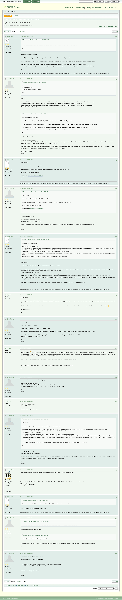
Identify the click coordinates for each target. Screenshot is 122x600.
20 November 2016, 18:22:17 (26, 159)
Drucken (115, 31)
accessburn (10, 470)
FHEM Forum (13, 7)
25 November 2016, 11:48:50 (26, 377)
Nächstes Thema (113, 26)
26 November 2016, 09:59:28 (26, 496)
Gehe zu (95, 588)
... (25, 31)
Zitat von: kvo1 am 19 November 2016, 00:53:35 (34, 82)
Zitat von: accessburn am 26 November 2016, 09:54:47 (36, 500)
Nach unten (7, 31)
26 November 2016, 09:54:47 (26, 469)
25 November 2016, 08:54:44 (26, 294)
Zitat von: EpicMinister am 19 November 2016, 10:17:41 (36, 239)
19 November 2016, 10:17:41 (26, 78)
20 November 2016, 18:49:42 (26, 188)
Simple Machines (14, 598)
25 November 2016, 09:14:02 (26, 319)
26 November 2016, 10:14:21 (26, 517)
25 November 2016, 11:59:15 (26, 401)
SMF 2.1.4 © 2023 (6, 598)
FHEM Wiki (106, 8)
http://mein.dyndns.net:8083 (35, 175)
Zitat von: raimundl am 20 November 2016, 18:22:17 (35, 192)
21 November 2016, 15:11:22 (26, 236)
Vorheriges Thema (102, 26)
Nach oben (7, 581)
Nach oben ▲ (117, 598)
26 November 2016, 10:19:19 (26, 553)
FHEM (87, 8)
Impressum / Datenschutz (74, 8)
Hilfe (97, 598)
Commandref (96, 8)
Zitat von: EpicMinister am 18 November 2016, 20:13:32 (36, 39)
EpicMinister (11, 79)
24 (26, 31)
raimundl (10, 36)
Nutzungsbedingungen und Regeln (105, 598)
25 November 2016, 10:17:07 (26, 348)
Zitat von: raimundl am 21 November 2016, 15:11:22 (35, 419)
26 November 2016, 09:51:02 (26, 415)
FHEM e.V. (115, 8)
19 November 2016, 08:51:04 (26, 36)
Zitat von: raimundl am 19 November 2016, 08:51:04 (35, 114)
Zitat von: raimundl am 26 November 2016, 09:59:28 (35, 535)
